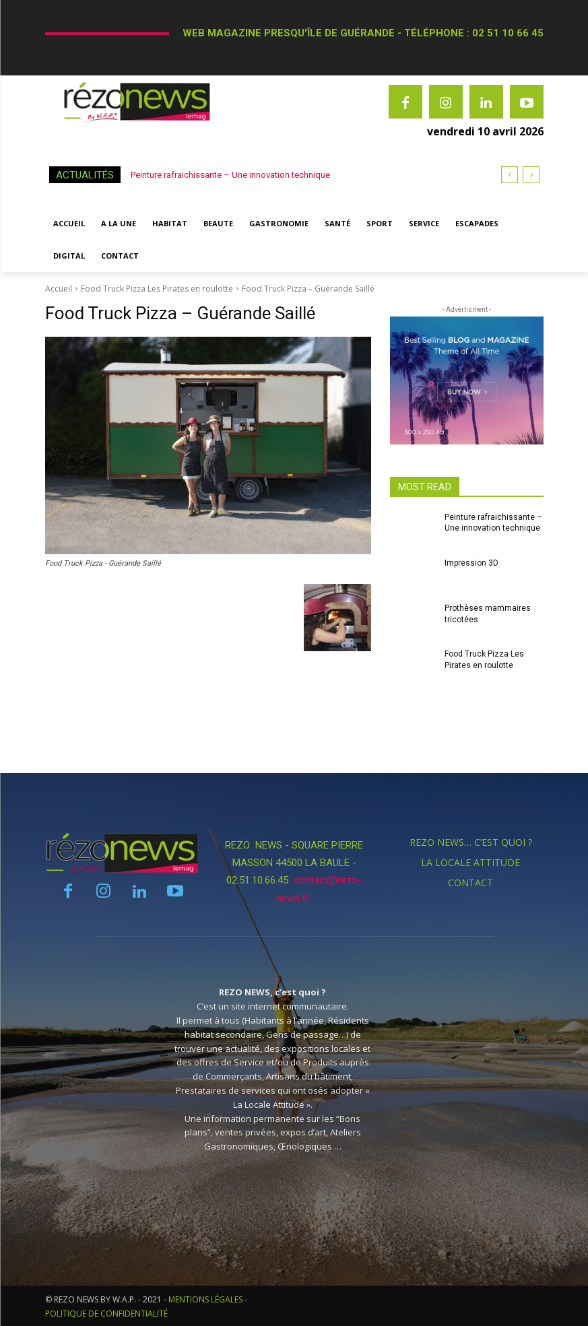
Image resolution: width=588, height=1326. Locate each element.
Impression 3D (471, 563)
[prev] (509, 174)
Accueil (58, 288)
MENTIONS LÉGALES (205, 1299)
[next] (531, 174)
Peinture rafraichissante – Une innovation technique (230, 175)
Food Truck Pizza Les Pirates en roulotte (157, 288)
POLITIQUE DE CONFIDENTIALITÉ (106, 1313)
